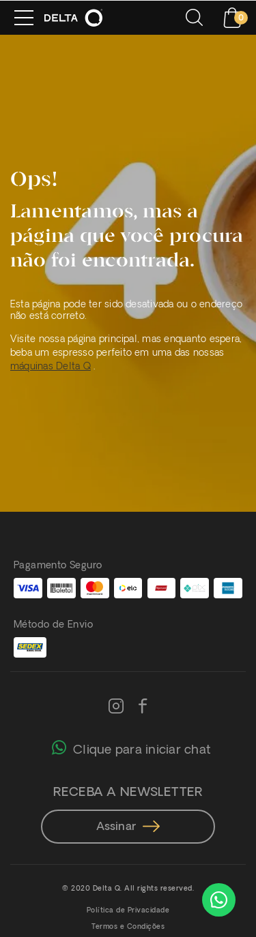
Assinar (128, 827)
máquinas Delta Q (50, 367)
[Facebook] (142, 707)
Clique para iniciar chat (131, 747)
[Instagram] (116, 707)
